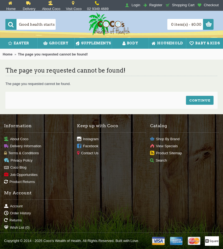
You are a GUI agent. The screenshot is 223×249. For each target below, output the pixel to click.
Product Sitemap (166, 153)
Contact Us (87, 153)
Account (13, 206)
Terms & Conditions (21, 153)
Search (158, 160)
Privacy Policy (18, 160)
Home (7, 54)
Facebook (87, 146)
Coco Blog (15, 167)
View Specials (164, 146)
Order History (17, 213)
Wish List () (16, 227)
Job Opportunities (21, 174)
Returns (13, 220)
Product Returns (19, 182)
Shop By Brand (164, 139)
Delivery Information (22, 146)
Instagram (88, 139)
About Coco (16, 139)
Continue (199, 100)
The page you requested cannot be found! (53, 54)
